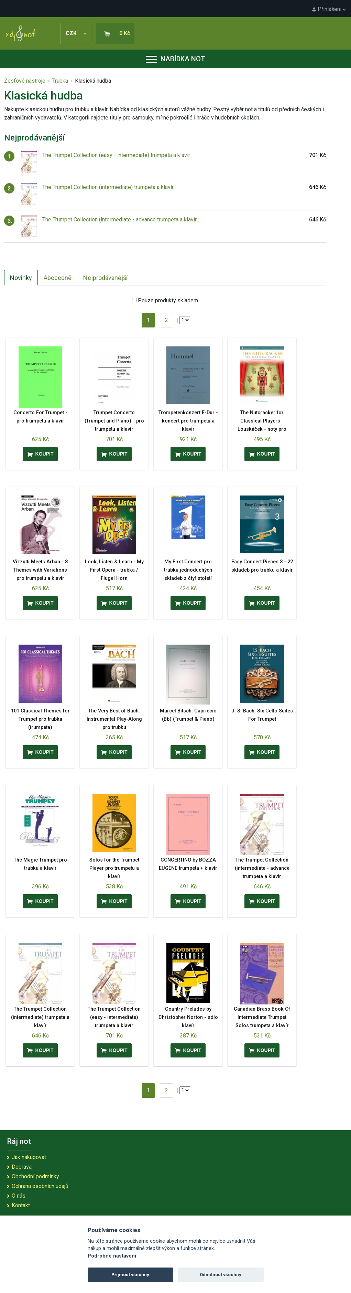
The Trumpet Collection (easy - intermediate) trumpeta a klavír (116, 155)
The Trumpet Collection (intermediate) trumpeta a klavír (108, 187)
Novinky (21, 277)
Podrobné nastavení (112, 1256)
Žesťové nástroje (24, 80)
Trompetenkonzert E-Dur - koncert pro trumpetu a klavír (188, 421)
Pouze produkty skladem (168, 300)
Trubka (60, 80)
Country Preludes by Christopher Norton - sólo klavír (188, 1017)
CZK (76, 33)
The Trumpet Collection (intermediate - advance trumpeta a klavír (119, 219)
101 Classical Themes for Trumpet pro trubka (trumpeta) (40, 719)
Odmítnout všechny (220, 1274)
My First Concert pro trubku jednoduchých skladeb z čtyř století (188, 570)
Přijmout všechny (130, 1274)
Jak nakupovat (29, 1157)
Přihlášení (329, 9)
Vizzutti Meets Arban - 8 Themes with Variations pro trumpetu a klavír (40, 570)
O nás (18, 1195)
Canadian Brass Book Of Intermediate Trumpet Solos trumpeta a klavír (262, 1017)
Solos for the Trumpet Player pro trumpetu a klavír (114, 868)
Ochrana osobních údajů (40, 1186)
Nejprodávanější (105, 277)
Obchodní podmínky (35, 1176)
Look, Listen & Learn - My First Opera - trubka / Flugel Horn (114, 570)
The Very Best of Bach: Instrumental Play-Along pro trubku (114, 719)
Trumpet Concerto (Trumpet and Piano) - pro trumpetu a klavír (114, 421)
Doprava (22, 1167)
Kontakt (21, 1205)
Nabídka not (175, 59)
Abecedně (58, 277)
